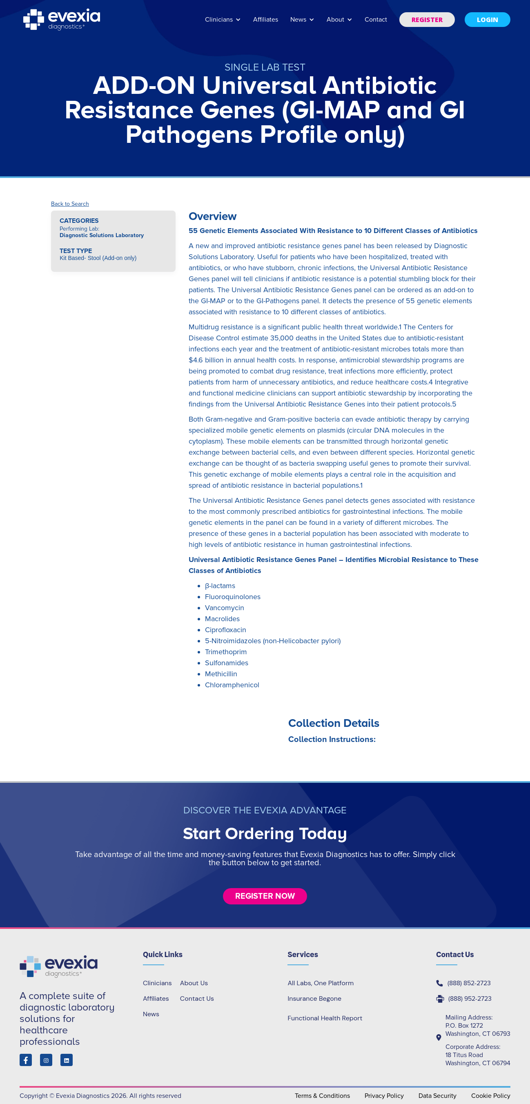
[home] (62, 19)
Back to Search (70, 204)
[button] (223, 23)
